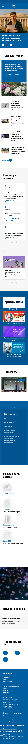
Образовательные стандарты (13, 419)
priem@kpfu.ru (7, 692)
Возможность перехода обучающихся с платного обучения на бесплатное (11, 38)
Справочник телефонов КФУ (12, 714)
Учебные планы (9, 423)
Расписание (8, 427)
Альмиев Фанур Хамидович (10, 618)
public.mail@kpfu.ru (8, 708)
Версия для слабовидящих (13, 725)
